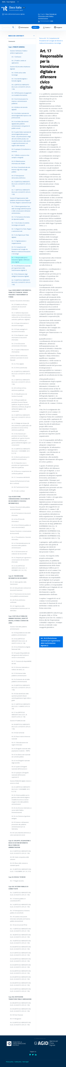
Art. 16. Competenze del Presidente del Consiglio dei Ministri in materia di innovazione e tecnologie (21, 250)
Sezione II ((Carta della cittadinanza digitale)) (20, 68)
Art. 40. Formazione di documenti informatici (21, 514)
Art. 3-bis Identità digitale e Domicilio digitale (19, 80)
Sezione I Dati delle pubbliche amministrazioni (18, 628)
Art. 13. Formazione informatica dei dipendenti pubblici (21, 218)
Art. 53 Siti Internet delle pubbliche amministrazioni (19, 674)
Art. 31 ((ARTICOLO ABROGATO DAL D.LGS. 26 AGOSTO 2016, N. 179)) (21, 417)
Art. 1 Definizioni (16, 57)
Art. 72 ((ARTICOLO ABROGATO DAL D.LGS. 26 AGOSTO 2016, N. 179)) (20, 894)
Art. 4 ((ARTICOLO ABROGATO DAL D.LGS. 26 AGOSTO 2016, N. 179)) (21, 87)
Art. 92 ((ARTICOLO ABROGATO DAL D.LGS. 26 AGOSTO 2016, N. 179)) (20, 1023)
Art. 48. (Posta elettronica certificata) (17, 601)
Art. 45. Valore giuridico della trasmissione (18, 583)
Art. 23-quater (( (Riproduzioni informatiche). (20, 351)
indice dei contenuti (21, 36)
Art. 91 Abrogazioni (15, 1019)
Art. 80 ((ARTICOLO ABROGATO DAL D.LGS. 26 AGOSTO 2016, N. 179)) (20, 948)
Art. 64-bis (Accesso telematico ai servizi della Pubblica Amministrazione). (21, 810)
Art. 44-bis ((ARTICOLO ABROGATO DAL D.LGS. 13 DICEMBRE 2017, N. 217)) (19, 568)
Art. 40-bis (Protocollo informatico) (18, 520)
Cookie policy (17, 1062)
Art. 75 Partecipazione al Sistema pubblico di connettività (19, 912)
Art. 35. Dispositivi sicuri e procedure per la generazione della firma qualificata (20, 465)
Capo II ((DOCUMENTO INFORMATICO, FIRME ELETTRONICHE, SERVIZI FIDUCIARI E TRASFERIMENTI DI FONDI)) (20, 293)
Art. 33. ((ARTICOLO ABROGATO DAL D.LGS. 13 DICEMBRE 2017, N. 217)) (21, 451)
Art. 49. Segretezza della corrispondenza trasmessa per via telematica (20, 608)
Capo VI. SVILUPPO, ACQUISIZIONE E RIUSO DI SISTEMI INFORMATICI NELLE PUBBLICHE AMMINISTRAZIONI (20, 844)
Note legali (26, 1062)
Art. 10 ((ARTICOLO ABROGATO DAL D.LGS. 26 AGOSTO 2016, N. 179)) (21, 184)
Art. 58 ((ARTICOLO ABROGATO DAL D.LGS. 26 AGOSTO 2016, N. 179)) (21, 726)
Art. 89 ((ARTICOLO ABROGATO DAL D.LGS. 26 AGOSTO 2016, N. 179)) (20, 1010)
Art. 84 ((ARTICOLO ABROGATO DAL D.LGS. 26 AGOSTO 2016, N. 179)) (20, 972)
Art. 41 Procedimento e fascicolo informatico (21, 538)
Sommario (12, 41)
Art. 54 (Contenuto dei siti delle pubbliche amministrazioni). (21, 680)
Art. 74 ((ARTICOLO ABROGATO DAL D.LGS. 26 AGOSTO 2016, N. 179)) (20, 906)
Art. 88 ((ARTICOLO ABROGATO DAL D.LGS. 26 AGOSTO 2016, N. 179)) (20, 1004)
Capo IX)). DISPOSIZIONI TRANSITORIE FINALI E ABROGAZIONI (20, 998)
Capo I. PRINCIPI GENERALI (17, 47)
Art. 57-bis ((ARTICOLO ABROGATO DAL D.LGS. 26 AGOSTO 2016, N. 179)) (19, 714)
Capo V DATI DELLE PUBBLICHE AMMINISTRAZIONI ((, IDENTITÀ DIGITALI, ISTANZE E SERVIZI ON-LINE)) (19, 619)
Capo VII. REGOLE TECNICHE (17, 877)
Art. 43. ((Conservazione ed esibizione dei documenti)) (19, 552)
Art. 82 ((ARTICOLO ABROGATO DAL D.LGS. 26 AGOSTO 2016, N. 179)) (20, 960)
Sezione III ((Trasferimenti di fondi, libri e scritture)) (19, 482)
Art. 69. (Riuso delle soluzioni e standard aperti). (19, 864)
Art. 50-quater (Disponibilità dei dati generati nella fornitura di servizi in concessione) (21, 655)
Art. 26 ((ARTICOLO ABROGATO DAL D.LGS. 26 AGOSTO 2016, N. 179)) (21, 373)
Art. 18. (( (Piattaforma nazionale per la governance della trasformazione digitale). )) (21, 268)
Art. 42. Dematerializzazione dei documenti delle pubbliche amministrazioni (21, 545)
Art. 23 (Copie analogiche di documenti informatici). (19, 330)
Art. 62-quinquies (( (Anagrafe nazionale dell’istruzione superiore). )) (20, 775)
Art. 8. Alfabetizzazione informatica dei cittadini (18, 162)
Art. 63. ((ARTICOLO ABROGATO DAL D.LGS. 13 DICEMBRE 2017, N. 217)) (21, 789)
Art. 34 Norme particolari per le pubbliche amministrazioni (20, 458)
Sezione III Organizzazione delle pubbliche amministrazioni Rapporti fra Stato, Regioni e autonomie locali (20, 200)
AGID (3, 2)
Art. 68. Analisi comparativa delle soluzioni (19, 858)
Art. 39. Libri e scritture (18, 491)
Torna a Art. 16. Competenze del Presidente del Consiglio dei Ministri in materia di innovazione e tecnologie (51, 40)
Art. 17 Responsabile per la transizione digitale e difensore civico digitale (21, 260)
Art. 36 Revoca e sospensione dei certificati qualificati (21, 472)
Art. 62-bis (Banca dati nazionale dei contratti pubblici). (21, 756)
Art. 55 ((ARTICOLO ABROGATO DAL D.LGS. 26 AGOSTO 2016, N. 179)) (21, 687)
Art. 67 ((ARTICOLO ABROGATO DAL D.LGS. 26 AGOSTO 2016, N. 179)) (20, 852)
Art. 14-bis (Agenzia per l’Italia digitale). (20, 236)
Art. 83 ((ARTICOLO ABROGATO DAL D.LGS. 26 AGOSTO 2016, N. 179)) (20, 966)
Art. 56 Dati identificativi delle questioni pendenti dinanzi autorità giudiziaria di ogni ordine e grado (21, 697)
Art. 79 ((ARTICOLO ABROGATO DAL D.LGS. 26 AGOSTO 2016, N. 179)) (20, 942)
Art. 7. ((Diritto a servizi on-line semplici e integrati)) (20, 156)
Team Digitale (10, 2)
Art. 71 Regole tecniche (17, 881)
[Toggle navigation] (18, 2)
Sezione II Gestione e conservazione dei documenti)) (20, 532)
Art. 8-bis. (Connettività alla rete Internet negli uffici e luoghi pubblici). (21, 169)
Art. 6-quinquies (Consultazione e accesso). (21, 150)
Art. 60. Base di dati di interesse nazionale (21, 737)
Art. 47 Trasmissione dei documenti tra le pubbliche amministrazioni (20, 595)
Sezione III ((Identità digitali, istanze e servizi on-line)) (20, 782)
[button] (23, 27)
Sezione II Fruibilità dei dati (17, 721)
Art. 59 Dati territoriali (18, 733)
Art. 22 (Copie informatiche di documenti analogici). (20, 324)
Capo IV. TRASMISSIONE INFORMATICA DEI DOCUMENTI (18, 577)
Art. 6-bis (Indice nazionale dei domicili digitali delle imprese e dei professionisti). (21, 115)
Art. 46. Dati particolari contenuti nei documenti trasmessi (20, 589)
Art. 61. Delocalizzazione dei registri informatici (20, 743)
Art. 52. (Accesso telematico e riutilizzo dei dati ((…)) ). (20, 668)
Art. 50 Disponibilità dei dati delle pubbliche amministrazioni (21, 634)
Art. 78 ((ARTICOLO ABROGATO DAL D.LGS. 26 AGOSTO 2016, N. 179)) (20, 936)
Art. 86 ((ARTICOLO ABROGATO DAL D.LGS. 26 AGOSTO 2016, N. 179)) (20, 984)
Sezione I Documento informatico (19, 301)
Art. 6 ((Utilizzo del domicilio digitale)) (20, 108)
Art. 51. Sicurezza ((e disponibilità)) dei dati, (21, 662)
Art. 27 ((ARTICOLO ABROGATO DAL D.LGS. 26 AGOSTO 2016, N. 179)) (21, 382)
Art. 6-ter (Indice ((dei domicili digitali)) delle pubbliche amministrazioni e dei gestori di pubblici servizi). (21, 124)
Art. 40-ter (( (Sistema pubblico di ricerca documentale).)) (21, 526)
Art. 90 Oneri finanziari (16, 1015)
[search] (13, 27)
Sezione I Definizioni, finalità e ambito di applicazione (18, 52)
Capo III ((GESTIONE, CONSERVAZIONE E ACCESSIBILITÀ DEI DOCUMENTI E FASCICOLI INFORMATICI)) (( (19, 499)
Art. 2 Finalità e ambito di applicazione (19, 62)
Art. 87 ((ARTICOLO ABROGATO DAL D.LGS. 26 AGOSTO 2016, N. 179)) (20, 990)
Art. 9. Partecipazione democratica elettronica (18, 177)
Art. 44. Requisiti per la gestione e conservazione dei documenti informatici (21, 559)
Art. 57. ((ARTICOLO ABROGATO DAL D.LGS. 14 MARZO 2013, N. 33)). (21, 706)
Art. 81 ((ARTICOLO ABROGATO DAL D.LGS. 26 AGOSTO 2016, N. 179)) (20, 954)
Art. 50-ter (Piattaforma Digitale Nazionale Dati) (21, 648)
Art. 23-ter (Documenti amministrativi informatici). (19, 345)
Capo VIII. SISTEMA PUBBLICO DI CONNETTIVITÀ (18, 887)
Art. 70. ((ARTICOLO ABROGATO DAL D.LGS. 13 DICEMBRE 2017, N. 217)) (20, 870)
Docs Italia (17, 7)
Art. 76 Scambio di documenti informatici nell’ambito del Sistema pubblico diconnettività (20, 919)
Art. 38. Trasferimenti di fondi (20, 487)
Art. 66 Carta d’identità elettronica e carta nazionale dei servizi (20, 834)
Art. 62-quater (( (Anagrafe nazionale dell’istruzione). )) (19, 768)
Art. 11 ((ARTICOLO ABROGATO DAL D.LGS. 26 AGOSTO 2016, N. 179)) (21, 192)
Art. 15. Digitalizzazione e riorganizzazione (19, 242)
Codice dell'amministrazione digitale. (14, 14)
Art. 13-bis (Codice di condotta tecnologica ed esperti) (20, 224)
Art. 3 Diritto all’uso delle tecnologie (19, 74)
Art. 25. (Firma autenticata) (19, 368)
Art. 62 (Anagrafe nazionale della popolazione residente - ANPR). (21, 750)
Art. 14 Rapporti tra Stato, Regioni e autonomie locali (21, 230)
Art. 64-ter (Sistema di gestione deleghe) (21, 817)
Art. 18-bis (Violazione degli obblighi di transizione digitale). (20, 275)
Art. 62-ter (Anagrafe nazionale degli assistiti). (21, 762)
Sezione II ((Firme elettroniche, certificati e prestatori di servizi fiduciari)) (19, 358)
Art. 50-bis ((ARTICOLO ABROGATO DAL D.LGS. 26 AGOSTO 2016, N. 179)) (19, 641)
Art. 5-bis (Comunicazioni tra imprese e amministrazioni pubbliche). (20, 101)
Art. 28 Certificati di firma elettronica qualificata (19, 389)
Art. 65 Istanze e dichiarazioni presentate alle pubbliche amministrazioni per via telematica (20, 825)
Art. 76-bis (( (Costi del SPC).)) (18, 925)
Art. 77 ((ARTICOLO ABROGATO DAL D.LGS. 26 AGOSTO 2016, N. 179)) (20, 930)
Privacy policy (9, 1062)
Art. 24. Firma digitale (18, 364)
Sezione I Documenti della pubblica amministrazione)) (20, 508)
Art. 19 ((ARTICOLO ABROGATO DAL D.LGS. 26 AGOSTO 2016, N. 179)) (21, 282)
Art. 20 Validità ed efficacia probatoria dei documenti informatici (19, 306)
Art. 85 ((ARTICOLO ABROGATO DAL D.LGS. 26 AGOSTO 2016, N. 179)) (20, 978)
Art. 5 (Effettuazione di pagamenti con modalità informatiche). (21, 94)
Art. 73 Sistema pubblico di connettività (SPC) (17, 900)
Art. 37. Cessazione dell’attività (21, 477)
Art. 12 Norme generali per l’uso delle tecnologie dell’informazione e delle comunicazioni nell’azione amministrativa (21, 209)
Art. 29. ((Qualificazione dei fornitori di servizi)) (19, 395)
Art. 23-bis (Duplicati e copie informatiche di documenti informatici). (20, 337)
